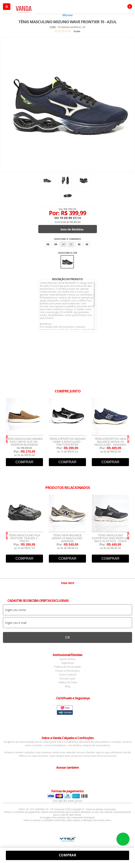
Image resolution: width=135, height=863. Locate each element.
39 (55, 244)
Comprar (24, 462)
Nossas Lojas (67, 678)
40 (63, 244)
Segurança (67, 663)
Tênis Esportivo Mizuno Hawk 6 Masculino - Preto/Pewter (67, 441)
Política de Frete (67, 682)
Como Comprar (67, 674)
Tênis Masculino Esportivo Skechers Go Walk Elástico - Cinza (110, 538)
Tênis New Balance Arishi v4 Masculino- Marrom (67, 538)
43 (86, 244)
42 (79, 244)
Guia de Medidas (72, 229)
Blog (67, 686)
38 (47, 244)
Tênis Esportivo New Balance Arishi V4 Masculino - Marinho (110, 441)
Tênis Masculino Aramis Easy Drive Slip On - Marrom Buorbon (24, 441)
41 (71, 244)
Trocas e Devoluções (67, 670)
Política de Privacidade (67, 666)
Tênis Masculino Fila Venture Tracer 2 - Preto (24, 538)
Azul (67, 262)
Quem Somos (68, 659)
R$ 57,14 (75, 218)
